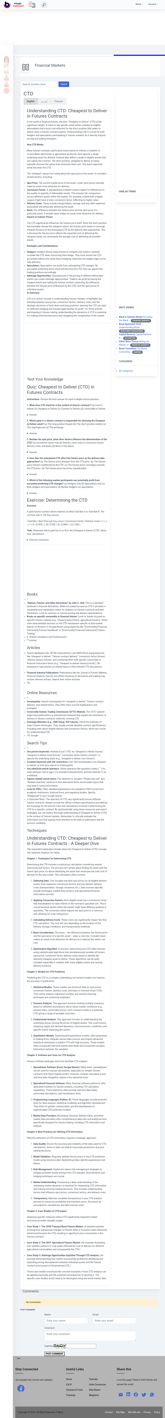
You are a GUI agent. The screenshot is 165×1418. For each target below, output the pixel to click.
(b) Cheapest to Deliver (67, 414)
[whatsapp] (152, 1394)
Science (6, 90)
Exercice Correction (39, 540)
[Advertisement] (82, 22)
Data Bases (94, 1390)
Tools (6, 78)
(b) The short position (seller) (67, 433)
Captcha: (48, 1346)
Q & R (69, 1384)
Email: (96, 1314)
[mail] (120, 1394)
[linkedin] (128, 1394)
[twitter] (143, 1394)
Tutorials (6, 65)
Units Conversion (97, 1384)
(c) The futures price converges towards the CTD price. (67, 474)
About (138, 4)
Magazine (94, 1395)
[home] (14, 5)
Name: (47, 1314)
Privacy (147, 1412)
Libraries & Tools (74, 1390)
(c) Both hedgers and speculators (67, 493)
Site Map (120, 1412)
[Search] (44, 4)
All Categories (126, 371)
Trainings (70, 1395)
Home (6, 58)
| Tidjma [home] (59, 1412)
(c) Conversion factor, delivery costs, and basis (67, 452)
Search (64, 84)
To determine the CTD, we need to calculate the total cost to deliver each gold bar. (67, 540)
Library (6, 84)
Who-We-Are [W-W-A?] (134, 1412)
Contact (109, 1412)
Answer (33, 414)
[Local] (32, 4)
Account (152, 4)
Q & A (6, 71)
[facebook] (21, 1388)
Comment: (49, 1328)
